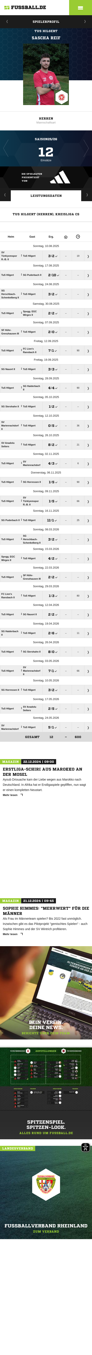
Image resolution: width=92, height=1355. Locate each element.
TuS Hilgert (46, 31)
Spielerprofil (46, 21)
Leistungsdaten (46, 195)
